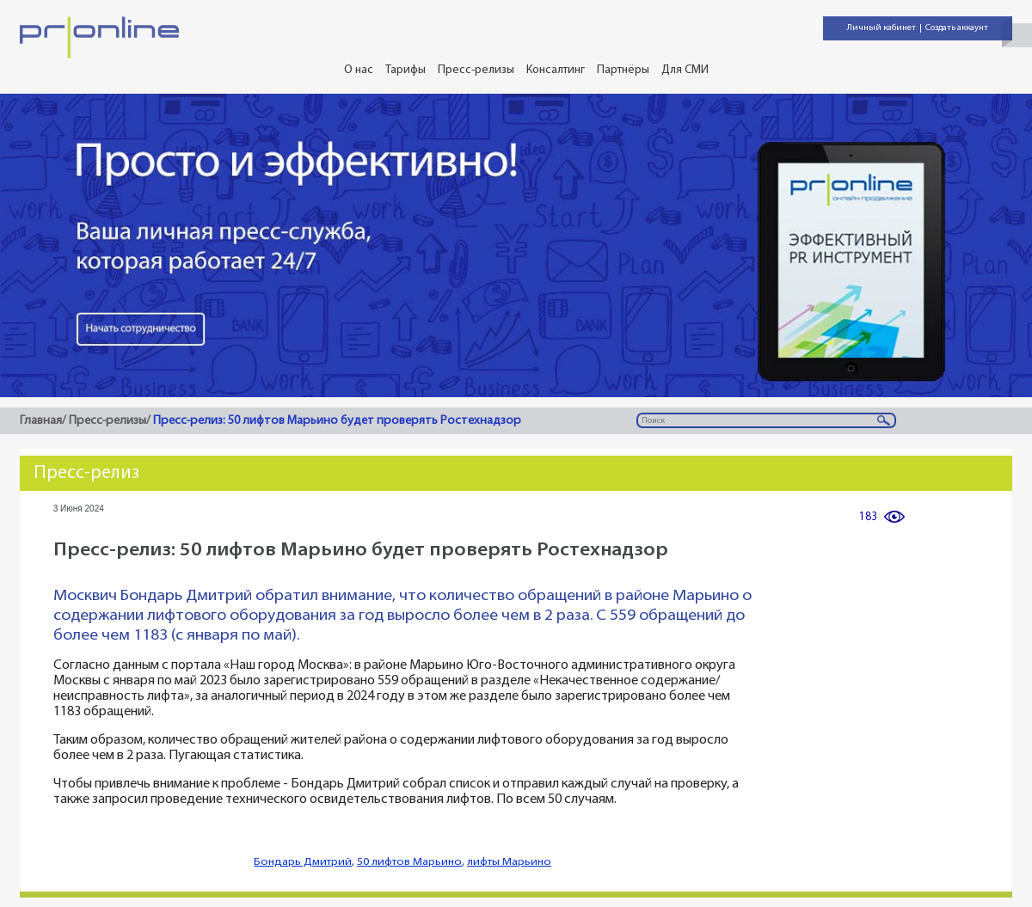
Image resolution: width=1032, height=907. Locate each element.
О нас (358, 70)
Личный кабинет (881, 28)
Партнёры (623, 70)
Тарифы (405, 70)
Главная (41, 420)
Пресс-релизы (476, 70)
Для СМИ (685, 70)
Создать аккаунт (956, 28)
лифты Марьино (509, 861)
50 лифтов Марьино (409, 861)
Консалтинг (555, 70)
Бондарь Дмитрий (303, 861)
